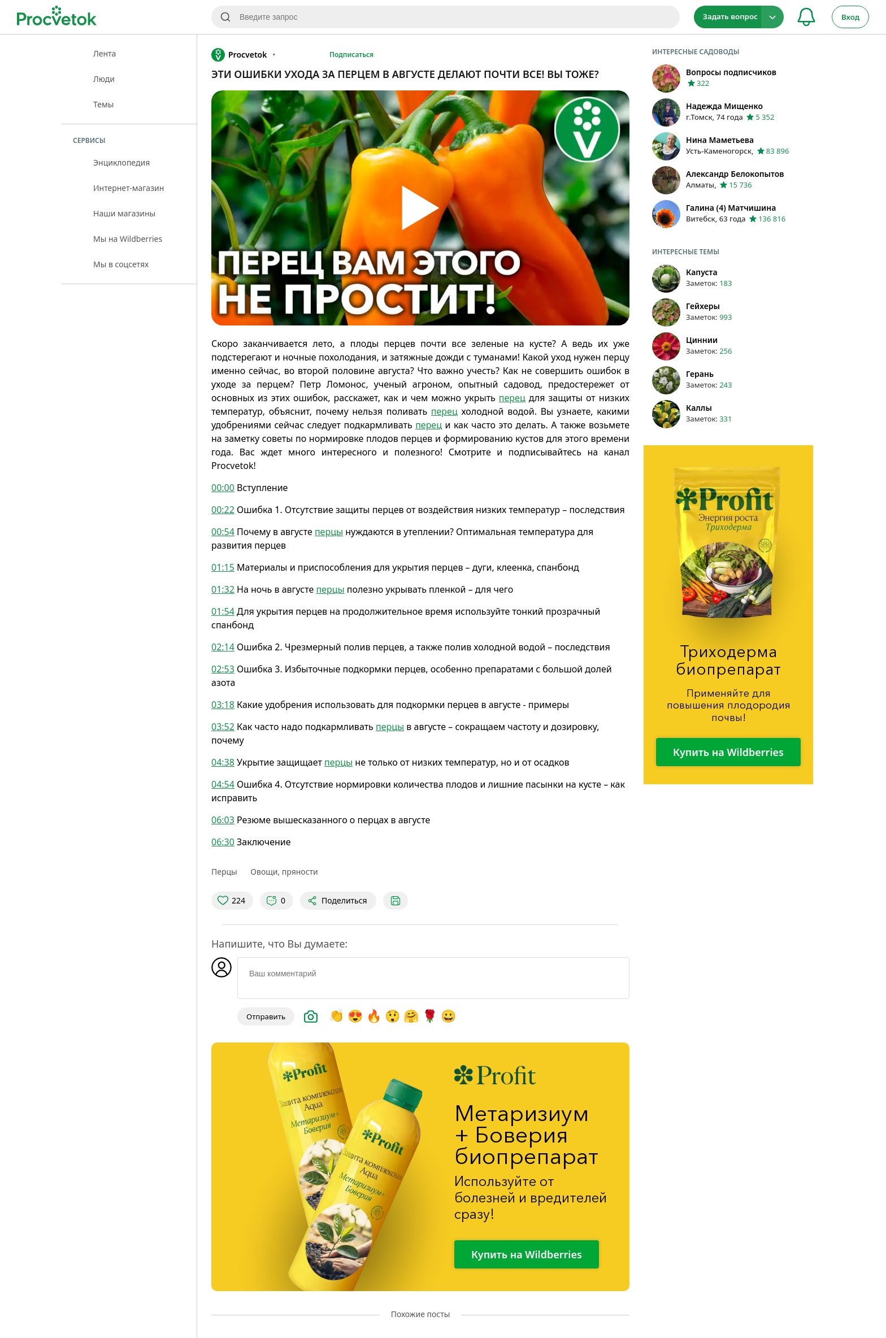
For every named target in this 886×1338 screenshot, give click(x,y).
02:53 (222, 669)
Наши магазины (124, 213)
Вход (850, 17)
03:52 (222, 726)
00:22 (222, 509)
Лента (104, 53)
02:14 (222, 647)
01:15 (222, 567)
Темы (103, 104)
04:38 (222, 762)
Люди (104, 78)
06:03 (222, 820)
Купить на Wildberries (526, 1254)
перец (512, 398)
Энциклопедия (121, 162)
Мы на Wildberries (127, 238)
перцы (329, 531)
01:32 (222, 589)
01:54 (222, 611)
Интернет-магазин (128, 188)
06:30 (222, 842)
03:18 (222, 704)
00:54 (222, 531)
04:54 (222, 784)
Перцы (224, 871)
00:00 (222, 487)
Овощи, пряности (284, 871)
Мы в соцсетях (121, 264)
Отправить (265, 1016)
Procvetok (239, 55)
